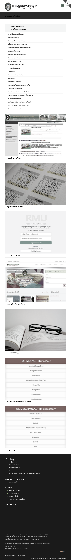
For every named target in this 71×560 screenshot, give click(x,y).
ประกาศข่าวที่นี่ (8, 543)
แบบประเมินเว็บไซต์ (14, 464)
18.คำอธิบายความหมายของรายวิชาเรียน (18, 92)
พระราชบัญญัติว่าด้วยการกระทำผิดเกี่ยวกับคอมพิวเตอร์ (24, 473)
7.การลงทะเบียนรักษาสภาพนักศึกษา (17, 54)
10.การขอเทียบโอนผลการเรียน (16, 64)
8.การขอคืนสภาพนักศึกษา (14, 58)
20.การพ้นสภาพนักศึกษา (14, 98)
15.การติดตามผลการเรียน (14, 81)
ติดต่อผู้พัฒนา (25, 543)
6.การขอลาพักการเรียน (14, 51)
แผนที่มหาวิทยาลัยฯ (14, 490)
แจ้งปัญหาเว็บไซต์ (17, 543)
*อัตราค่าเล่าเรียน (13, 482)
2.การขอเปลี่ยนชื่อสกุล (13, 37)
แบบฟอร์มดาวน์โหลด (15, 467)
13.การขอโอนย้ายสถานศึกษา (15, 75)
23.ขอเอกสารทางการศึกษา (15, 109)
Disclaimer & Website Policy (43, 543)
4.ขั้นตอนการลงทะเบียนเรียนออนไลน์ (17, 44)
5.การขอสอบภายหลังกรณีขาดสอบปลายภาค (19, 47)
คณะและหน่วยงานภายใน (50, 559)
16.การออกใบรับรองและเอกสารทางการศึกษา (19, 85)
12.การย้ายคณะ (12, 71)
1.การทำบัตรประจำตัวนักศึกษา (15, 34)
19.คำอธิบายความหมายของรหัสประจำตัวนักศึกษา (20, 95)
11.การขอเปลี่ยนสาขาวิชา (14, 68)
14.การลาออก (11, 78)
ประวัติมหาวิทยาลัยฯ (40, 559)
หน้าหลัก (33, 559)
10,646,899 (11, 546)
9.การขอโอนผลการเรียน (14, 61)
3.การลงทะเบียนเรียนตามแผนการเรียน (18, 41)
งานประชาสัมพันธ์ (14, 493)
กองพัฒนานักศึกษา (14, 496)
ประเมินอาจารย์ (13, 462)
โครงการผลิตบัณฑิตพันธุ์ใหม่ (17, 499)
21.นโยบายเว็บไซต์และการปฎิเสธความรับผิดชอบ (20, 102)
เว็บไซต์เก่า (32, 543)
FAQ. (10, 470)
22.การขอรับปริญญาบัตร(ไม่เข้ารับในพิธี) (18, 105)
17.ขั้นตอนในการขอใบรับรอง (15, 88)
